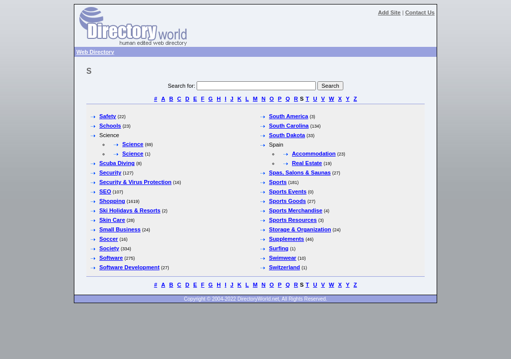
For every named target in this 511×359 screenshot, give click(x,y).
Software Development (129, 267)
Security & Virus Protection (135, 182)
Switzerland (284, 267)
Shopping (112, 201)
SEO (105, 191)
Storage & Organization (300, 229)
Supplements (286, 239)
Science (132, 144)
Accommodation (314, 154)
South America (288, 116)
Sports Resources (293, 220)
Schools (110, 126)
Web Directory (95, 52)
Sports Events (287, 191)
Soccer (108, 239)
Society (109, 248)
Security (110, 173)
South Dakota (287, 135)
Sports (277, 182)
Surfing (278, 248)
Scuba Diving (117, 163)
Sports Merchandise (295, 210)
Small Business (120, 229)
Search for (181, 86)
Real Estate (307, 163)
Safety (107, 116)
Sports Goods (287, 201)
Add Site (389, 12)
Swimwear (282, 258)
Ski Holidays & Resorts (129, 210)
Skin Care (112, 220)
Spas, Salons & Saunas (300, 173)
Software (111, 258)
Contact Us (420, 12)
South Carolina (289, 126)
